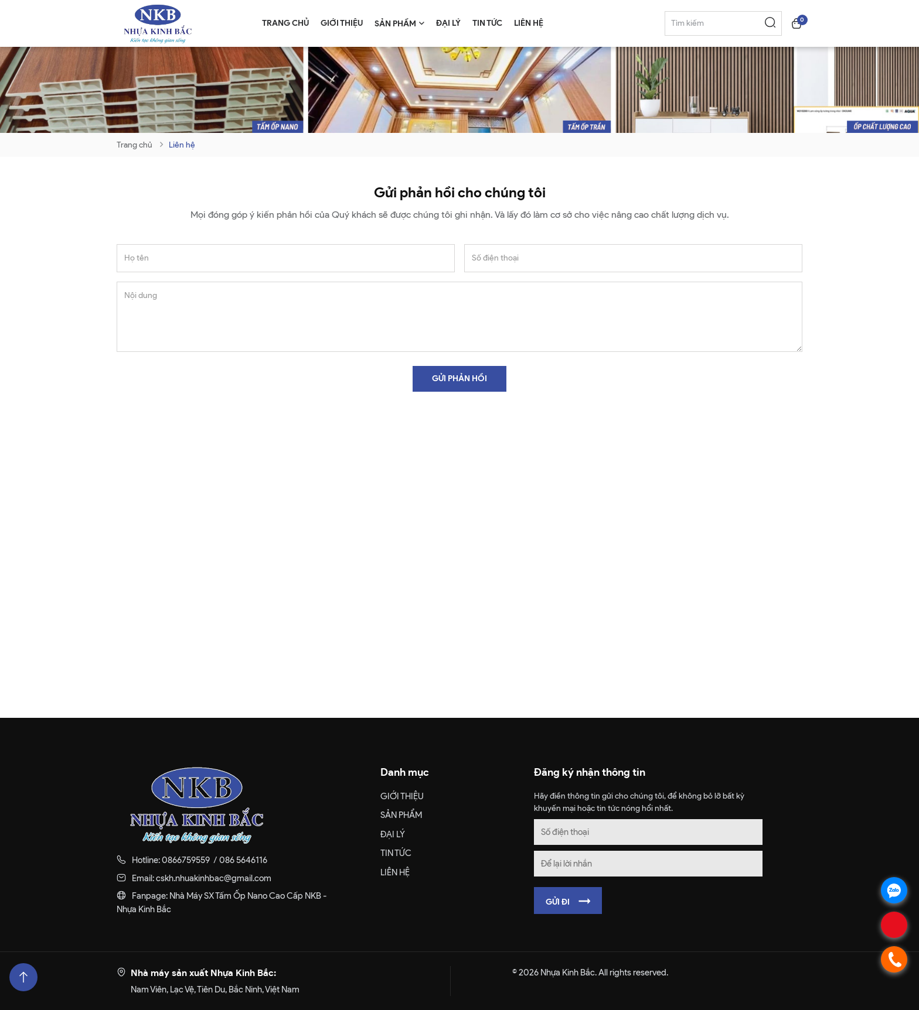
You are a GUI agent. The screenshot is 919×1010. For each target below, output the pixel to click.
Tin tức (395, 853)
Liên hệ (182, 145)
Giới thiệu (402, 796)
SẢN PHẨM (401, 815)
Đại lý (392, 834)
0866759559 (186, 860)
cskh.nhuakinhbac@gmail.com (213, 878)
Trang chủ (134, 145)
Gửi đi (568, 901)
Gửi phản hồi (459, 379)
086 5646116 (243, 860)
